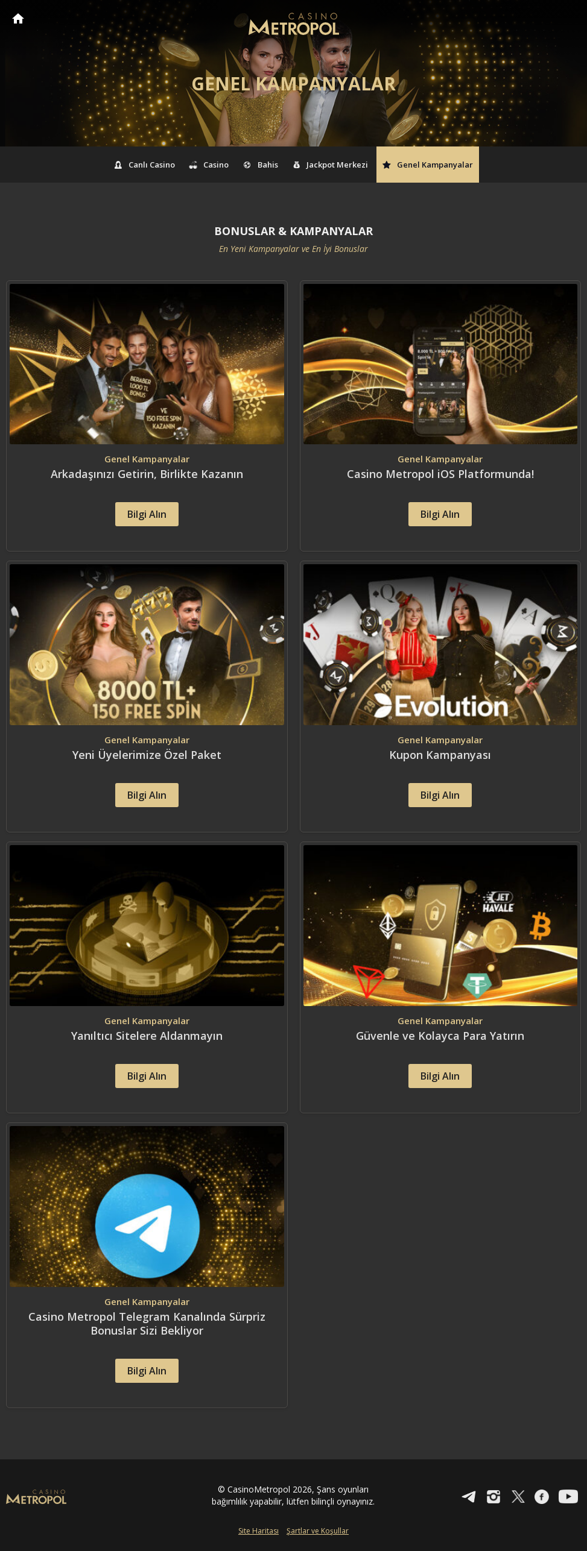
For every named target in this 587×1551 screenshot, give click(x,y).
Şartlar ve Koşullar (318, 1531)
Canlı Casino (144, 165)
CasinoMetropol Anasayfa (18, 18)
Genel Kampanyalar (427, 165)
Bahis (260, 165)
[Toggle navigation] (566, 19)
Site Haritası (258, 1531)
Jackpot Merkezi (331, 165)
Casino (209, 165)
